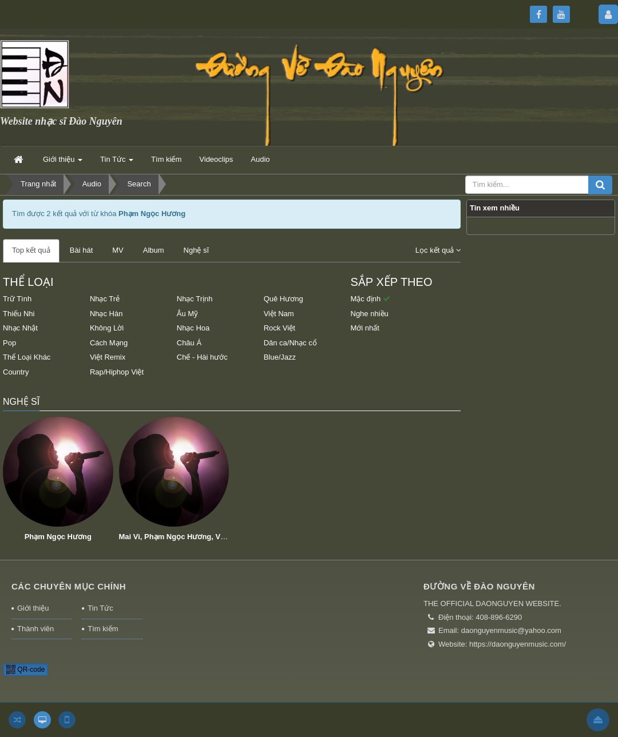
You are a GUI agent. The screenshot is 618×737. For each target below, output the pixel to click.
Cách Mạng (109, 342)
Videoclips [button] (216, 159)
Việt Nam (279, 313)
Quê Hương (283, 298)
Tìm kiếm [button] (166, 159)
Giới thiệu (33, 608)
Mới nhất (365, 328)
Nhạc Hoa (193, 328)
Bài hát (81, 250)
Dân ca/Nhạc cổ (290, 342)
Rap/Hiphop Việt (117, 372)
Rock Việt (279, 328)
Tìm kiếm (103, 628)
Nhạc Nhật (20, 328)
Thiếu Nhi (18, 313)
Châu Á (189, 342)
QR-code (25, 670)
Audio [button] (260, 159)
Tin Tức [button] (116, 162)
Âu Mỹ (187, 313)
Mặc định (370, 298)
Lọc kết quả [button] (438, 250)
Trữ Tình (17, 298)
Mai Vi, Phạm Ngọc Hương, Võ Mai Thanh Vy (197, 536)
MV (118, 250)
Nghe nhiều (370, 313)
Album (153, 250)
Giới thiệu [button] (62, 162)
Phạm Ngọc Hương (58, 536)
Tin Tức (100, 608)
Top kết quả (31, 250)
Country (16, 372)
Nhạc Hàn (106, 313)
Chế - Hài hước (202, 357)
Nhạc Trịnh (195, 298)
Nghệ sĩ (196, 250)
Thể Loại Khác (26, 357)
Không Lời (107, 328)
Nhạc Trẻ (105, 298)
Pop (9, 342)
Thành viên (35, 628)
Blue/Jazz (280, 357)
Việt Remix (107, 357)
